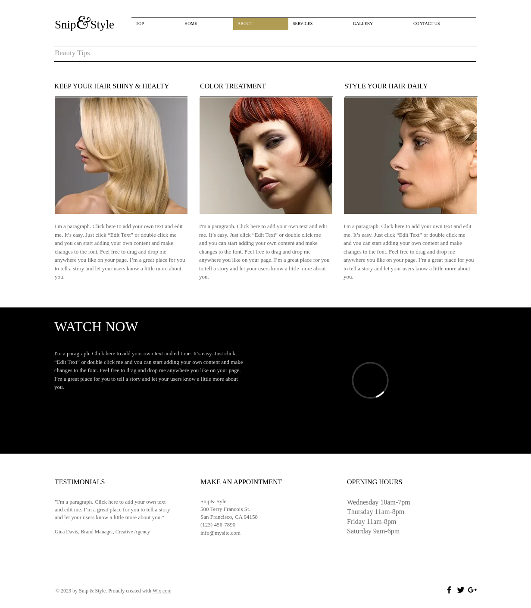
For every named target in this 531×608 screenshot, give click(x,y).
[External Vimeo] (370, 380)
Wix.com (162, 591)
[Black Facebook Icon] (449, 590)
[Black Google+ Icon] (472, 590)
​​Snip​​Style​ (84, 24)
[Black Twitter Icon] (460, 590)
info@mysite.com (220, 533)
